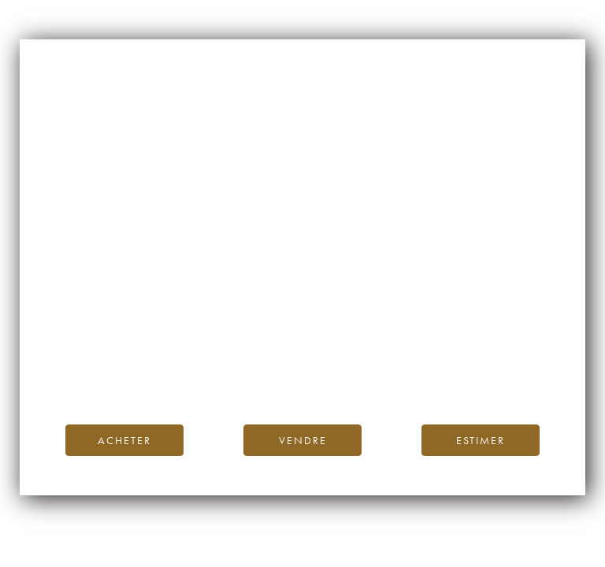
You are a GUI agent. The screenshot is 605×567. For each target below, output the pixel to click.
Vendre (303, 440)
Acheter (124, 440)
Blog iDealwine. (409, 358)
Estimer (480, 440)
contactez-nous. (395, 375)
